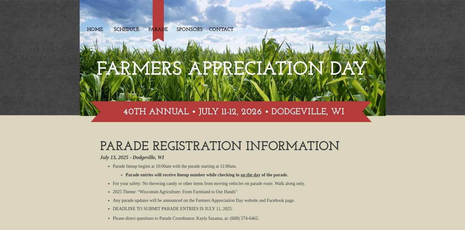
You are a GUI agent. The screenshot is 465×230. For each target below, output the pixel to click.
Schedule (126, 29)
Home (95, 29)
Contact (221, 29)
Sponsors (190, 29)
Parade (158, 29)
